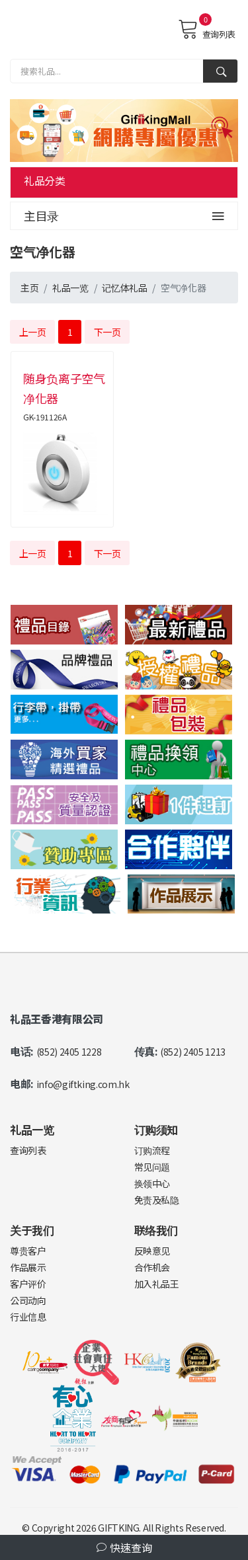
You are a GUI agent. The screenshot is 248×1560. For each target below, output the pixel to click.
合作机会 (152, 1267)
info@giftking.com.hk (83, 1084)
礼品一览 (70, 287)
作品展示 (28, 1267)
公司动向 (28, 1300)
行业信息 (28, 1316)
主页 (29, 287)
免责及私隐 (156, 1199)
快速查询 (124, 1547)
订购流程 (152, 1150)
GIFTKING (118, 1527)
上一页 (32, 331)
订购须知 (156, 1129)
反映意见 (152, 1250)
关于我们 (32, 1230)
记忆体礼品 (124, 287)
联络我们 (156, 1230)
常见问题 (152, 1166)
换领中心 (152, 1183)
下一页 (107, 331)
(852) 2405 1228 (69, 1051)
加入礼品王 (156, 1283)
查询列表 (206, 29)
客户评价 (28, 1283)
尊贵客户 (28, 1250)
